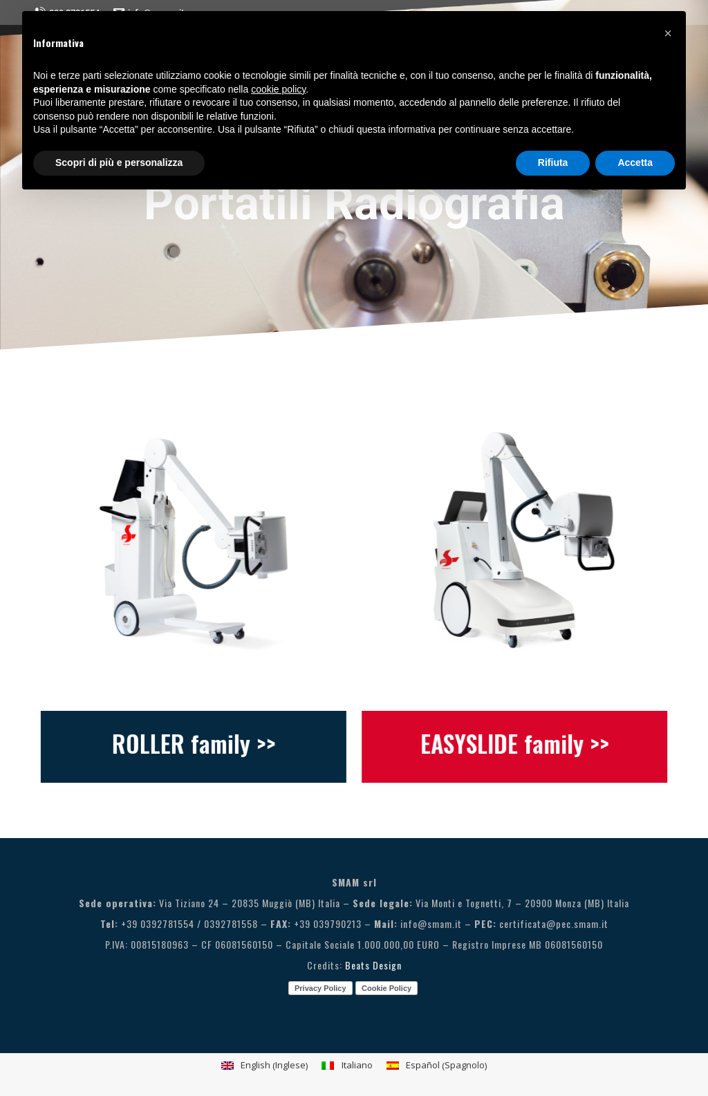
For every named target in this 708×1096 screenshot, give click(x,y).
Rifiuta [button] (553, 162)
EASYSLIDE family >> (525, 743)
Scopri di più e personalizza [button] (119, 162)
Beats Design (373, 965)
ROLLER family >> (183, 743)
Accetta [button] (635, 162)
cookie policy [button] (278, 89)
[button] (668, 33)
